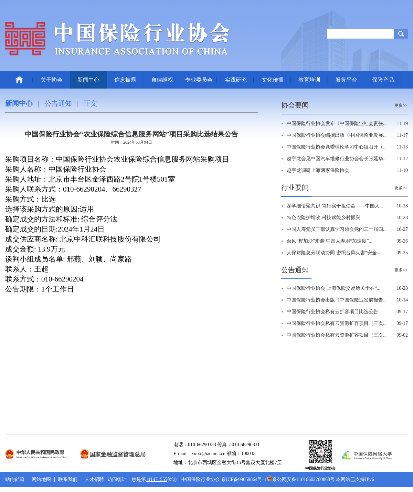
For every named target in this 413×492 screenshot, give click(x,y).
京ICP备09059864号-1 (243, 479)
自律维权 (162, 80)
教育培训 (309, 80)
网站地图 (41, 479)
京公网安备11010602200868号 (301, 479)
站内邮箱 (14, 479)
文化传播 (273, 80)
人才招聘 (94, 479)
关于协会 (52, 80)
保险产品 (383, 80)
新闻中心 (88, 80)
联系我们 (67, 479)
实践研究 (236, 80)
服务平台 (346, 80)
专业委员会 (199, 80)
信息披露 (125, 80)
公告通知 (58, 103)
